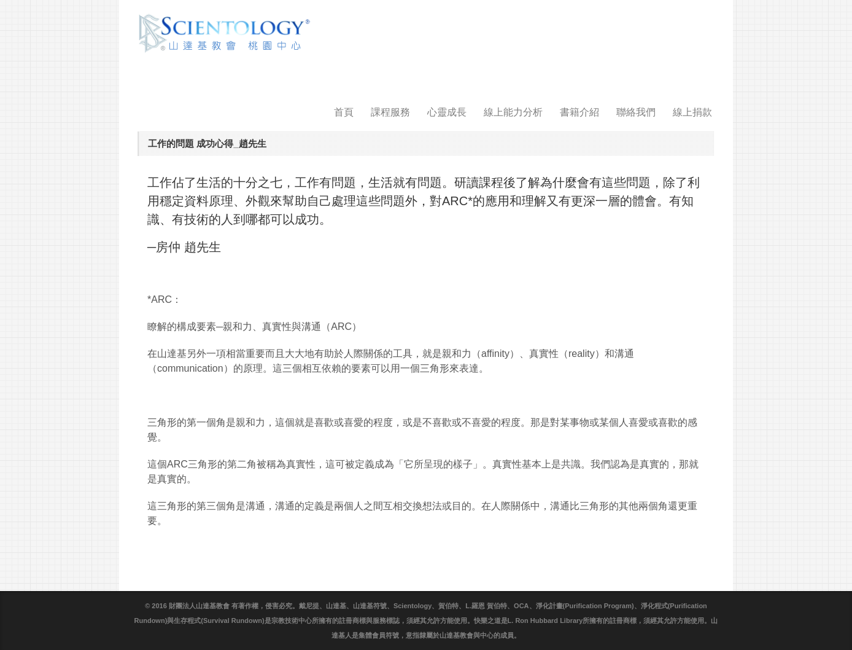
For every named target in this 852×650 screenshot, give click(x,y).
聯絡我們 (636, 112)
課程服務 (390, 112)
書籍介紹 (579, 112)
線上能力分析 (513, 112)
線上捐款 (692, 112)
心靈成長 (447, 112)
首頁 (344, 112)
